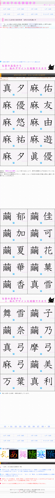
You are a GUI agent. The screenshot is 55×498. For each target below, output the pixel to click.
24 (25, 426)
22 (16, 426)
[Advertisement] (27, 45)
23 (20, 426)
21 (11, 426)
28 (43, 426)
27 (38, 426)
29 (49, 426)
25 (29, 426)
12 (5, 426)
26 (34, 426)
